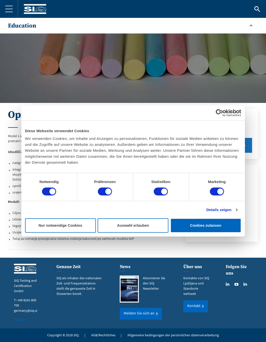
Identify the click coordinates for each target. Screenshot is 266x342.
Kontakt (20, 319)
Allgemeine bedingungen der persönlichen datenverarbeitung (173, 335)
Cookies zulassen (205, 225)
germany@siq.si (25, 310)
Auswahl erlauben (133, 225)
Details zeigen (218, 210)
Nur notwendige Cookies (60, 225)
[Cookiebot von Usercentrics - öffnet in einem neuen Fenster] (219, 113)
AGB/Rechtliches (103, 335)
